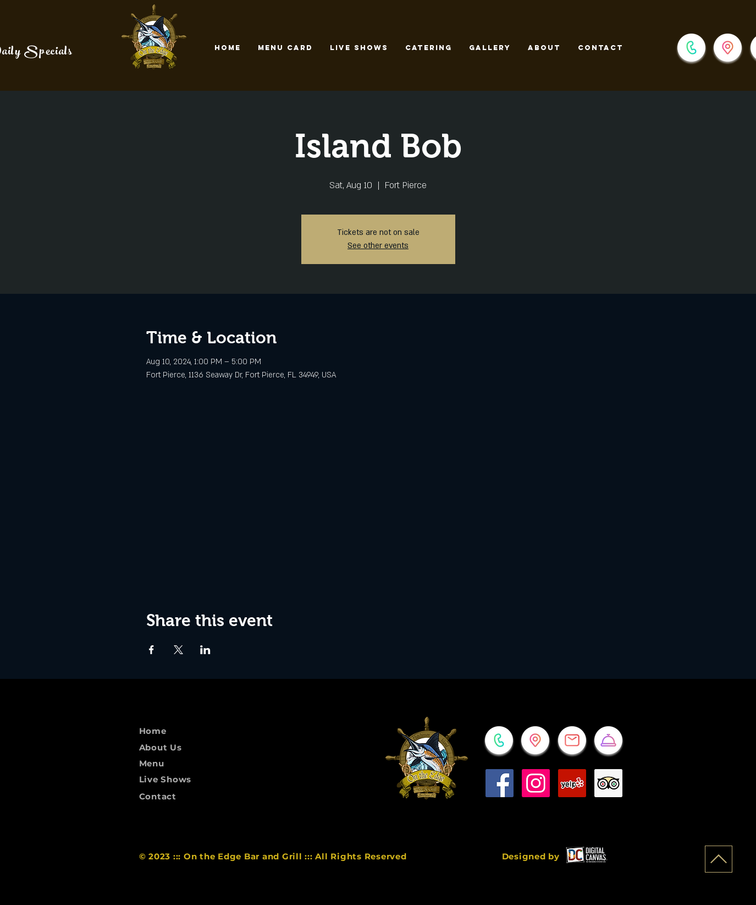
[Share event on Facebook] (151, 649)
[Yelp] (572, 783)
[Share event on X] (178, 649)
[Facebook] (499, 783)
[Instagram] (536, 783)
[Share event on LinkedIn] (205, 649)
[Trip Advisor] (608, 783)
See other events (378, 245)
